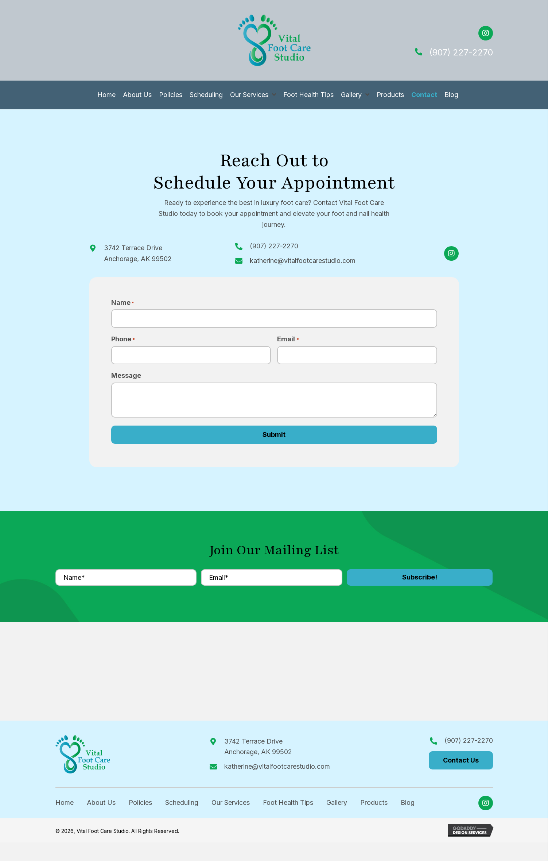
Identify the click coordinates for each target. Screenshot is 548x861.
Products (374, 805)
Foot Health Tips (288, 805)
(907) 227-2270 (461, 52)
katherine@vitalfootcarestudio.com (302, 260)
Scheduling (181, 805)
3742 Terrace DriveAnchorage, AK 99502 (258, 749)
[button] (485, 33)
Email (288, 340)
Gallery (336, 805)
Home (64, 805)
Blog (408, 805)
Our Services (230, 805)
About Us (101, 805)
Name (122, 303)
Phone (123, 340)
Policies (140, 805)
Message (126, 378)
